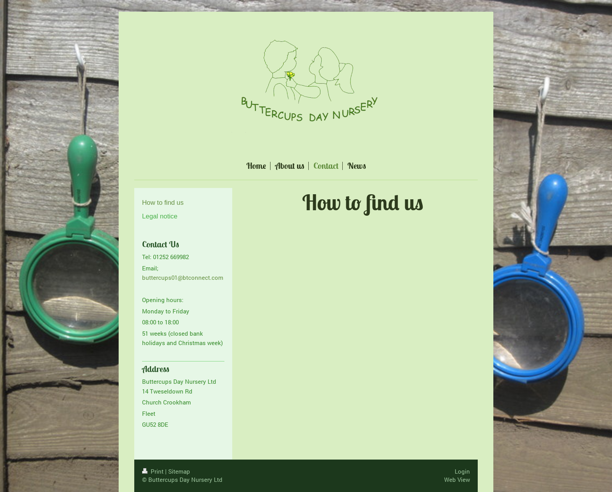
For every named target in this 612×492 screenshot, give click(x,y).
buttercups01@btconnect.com (182, 277)
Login (462, 471)
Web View (457, 479)
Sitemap (179, 471)
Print (153, 471)
